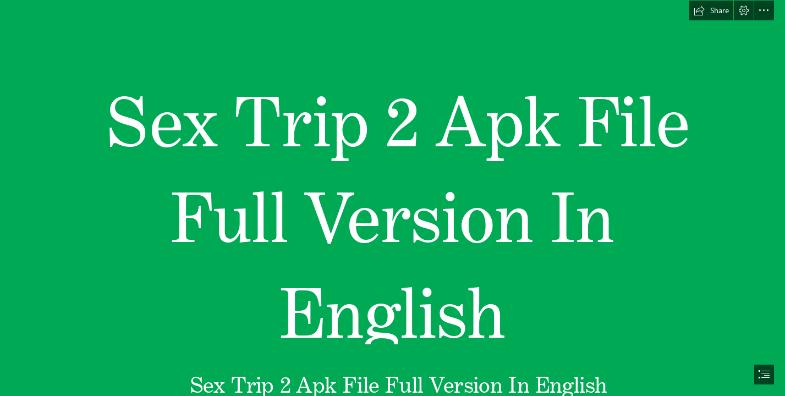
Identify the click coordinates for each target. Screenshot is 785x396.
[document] (392, 198)
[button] (711, 10)
